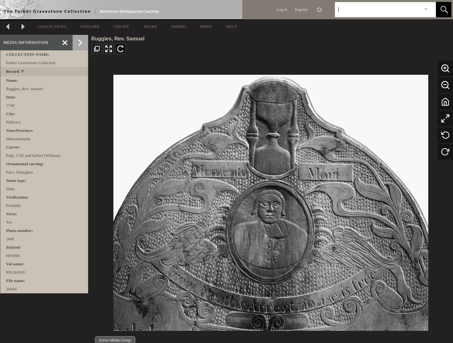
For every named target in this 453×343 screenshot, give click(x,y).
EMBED (178, 26)
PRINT (206, 26)
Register (301, 9)
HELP (231, 26)
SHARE (150, 26)
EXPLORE (90, 26)
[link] (425, 9)
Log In (282, 9)
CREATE (121, 26)
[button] (443, 9)
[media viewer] (270, 201)
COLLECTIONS (52, 26)
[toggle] (23, 72)
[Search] (377, 9)
